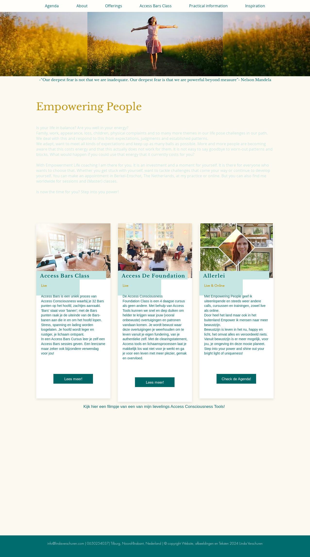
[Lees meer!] (73, 379)
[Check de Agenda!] (236, 379)
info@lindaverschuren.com (65, 543)
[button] (82, 6)
